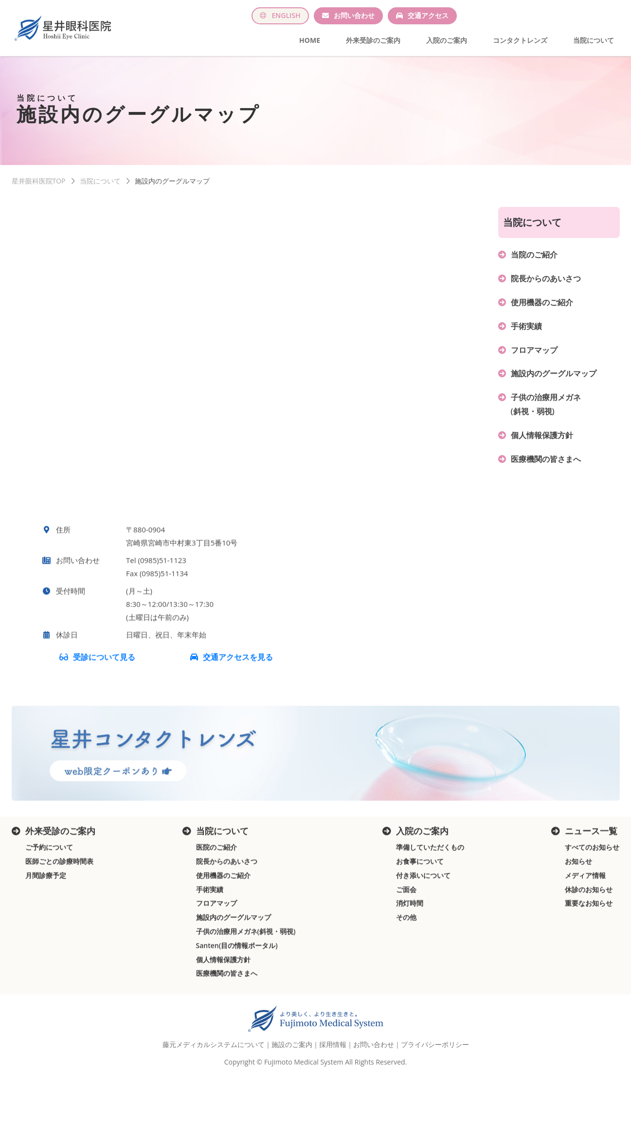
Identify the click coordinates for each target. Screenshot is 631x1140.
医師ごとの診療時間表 (59, 889)
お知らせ (578, 889)
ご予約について (49, 875)
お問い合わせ (354, 15)
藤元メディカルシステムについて (213, 1058)
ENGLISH (285, 15)
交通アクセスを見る (238, 685)
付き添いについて (423, 903)
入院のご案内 (446, 40)
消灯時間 (409, 931)
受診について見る (104, 685)
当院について (593, 40)
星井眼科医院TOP (39, 185)
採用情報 (332, 1058)
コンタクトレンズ (520, 40)
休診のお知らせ (589, 917)
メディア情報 (585, 903)
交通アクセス (428, 15)
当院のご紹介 (534, 259)
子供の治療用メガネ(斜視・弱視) (246, 959)
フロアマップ (534, 354)
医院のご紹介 (216, 875)
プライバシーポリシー (435, 1058)
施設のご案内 (291, 1058)
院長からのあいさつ (546, 282)
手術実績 (526, 330)
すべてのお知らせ (592, 875)
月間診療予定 (45, 903)
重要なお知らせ (589, 931)
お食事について (420, 889)
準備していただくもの (430, 875)
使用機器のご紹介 (542, 306)
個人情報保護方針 (542, 439)
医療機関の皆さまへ (546, 463)
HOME (309, 40)
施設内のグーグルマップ (553, 377)
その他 (406, 945)
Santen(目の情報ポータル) (237, 973)
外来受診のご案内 (373, 40)
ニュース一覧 (591, 858)
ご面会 (406, 917)
